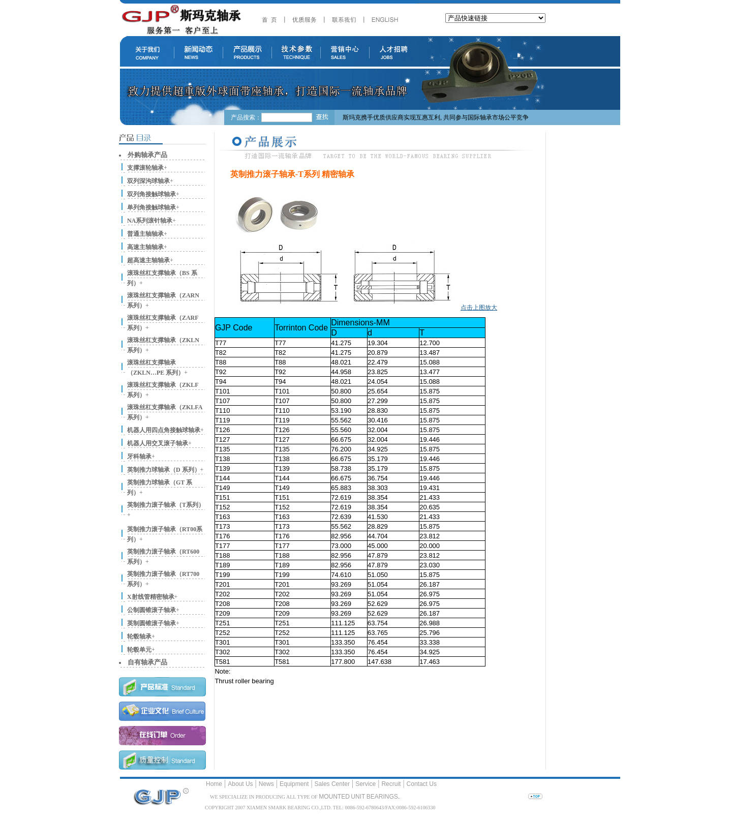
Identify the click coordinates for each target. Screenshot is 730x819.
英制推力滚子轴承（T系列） (165, 504)
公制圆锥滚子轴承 (151, 610)
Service (365, 783)
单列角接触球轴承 (151, 207)
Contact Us (422, 783)
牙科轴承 (139, 456)
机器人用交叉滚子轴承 (157, 443)
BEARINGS (382, 796)
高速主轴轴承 (145, 247)
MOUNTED (334, 796)
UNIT (358, 796)
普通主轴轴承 (145, 233)
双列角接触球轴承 (151, 194)
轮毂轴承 (139, 636)
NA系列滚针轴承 (149, 220)
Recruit (391, 783)
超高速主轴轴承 (148, 260)
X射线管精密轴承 (150, 596)
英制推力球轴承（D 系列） (163, 469)
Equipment (294, 783)
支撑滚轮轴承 (145, 167)
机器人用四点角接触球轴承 (163, 430)
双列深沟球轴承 (148, 181)
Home (214, 783)
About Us (240, 783)
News (266, 783)
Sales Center (332, 783)
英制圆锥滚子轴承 (151, 623)
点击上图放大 (479, 307)
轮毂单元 (139, 649)
